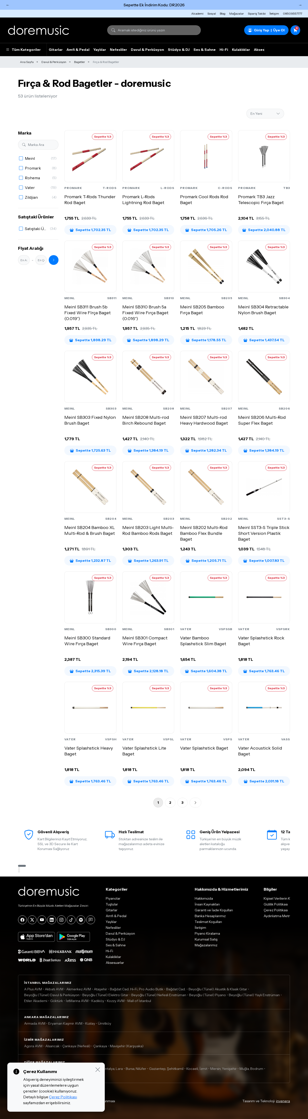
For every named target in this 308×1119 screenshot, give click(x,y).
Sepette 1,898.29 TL (90, 340)
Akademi (197, 13)
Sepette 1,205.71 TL (206, 560)
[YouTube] (42, 919)
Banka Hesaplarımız (210, 916)
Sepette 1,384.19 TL (148, 450)
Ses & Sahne (204, 49)
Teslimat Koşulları (208, 922)
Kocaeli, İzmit (196, 1068)
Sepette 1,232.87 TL (90, 560)
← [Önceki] (8, 4)
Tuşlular (112, 904)
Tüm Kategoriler (23, 49)
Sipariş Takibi (257, 13)
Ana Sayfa (27, 62)
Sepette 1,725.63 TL (90, 450)
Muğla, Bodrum (251, 1068)
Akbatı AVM (54, 989)
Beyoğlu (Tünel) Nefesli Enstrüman (158, 995)
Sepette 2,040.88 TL (264, 230)
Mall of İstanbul (139, 1001)
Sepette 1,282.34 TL (206, 450)
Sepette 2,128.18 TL (148, 671)
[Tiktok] (71, 919)
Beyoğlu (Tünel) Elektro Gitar (105, 995)
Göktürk (56, 1001)
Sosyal (211, 13)
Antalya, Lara (113, 1068)
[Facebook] (22, 919)
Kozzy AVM (116, 1001)
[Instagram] (61, 919)
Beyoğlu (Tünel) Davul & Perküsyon (51, 995)
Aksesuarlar (115, 962)
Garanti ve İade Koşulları (214, 910)
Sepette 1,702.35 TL (90, 230)
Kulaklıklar (241, 49)
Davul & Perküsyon (147, 49)
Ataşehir (100, 989)
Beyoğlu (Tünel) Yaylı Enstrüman (254, 995)
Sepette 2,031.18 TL (264, 781)
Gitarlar (56, 49)
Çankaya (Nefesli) (76, 1046)
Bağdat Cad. (176, 989)
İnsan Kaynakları (207, 904)
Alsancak (52, 1046)
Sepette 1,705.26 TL (206, 230)
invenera (283, 1101)
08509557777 (292, 13)
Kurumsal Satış (206, 939)
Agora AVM (33, 1046)
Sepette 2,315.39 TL (90, 671)
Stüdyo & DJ (179, 49)
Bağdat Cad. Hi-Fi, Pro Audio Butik (136, 989)
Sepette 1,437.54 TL (264, 340)
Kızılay (90, 1023)
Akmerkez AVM (78, 989)
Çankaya (100, 1046)
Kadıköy (97, 1001)
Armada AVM (34, 1023)
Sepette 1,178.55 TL (206, 340)
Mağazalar (236, 13)
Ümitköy (104, 1023)
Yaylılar (99, 49)
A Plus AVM (33, 989)
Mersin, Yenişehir (223, 1068)
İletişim (274, 13)
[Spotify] (81, 919)
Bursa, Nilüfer (136, 1068)
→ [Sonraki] (300, 4)
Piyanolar (113, 898)
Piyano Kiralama (207, 933)
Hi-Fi (224, 49)
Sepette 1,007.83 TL (264, 560)
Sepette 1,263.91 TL (148, 560)
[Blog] (90, 919)
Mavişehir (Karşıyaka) (127, 1046)
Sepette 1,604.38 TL (206, 671)
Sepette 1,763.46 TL (264, 671)
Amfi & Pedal (78, 49)
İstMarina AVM (77, 1001)
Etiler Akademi (35, 1001)
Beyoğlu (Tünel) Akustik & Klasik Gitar (218, 989)
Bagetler (79, 62)
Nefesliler (118, 49)
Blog (222, 13)
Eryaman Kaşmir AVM (65, 1023)
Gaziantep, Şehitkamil (166, 1068)
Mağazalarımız (206, 945)
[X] (32, 919)
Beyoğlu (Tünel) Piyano (207, 995)
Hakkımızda (204, 898)
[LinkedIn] (51, 919)
